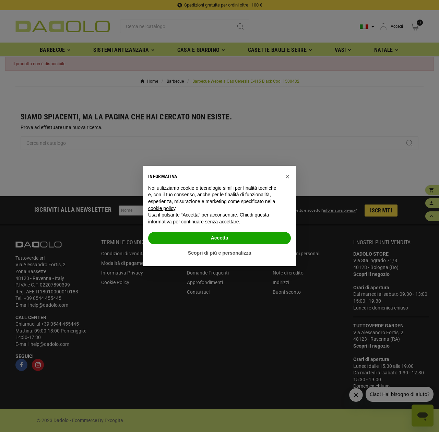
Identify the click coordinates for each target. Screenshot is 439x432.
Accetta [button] (219, 238)
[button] (287, 176)
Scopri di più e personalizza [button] (219, 253)
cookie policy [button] (161, 208)
